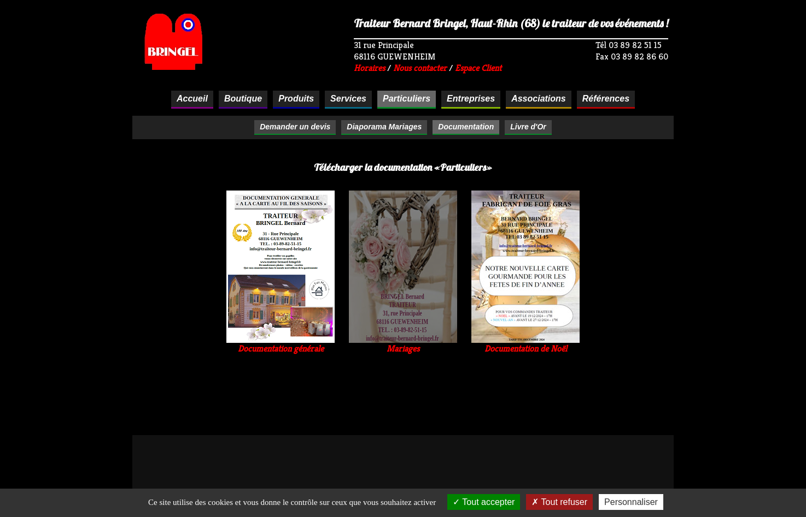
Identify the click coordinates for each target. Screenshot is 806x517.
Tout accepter (484, 502)
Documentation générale (280, 344)
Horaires (369, 68)
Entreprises (471, 98)
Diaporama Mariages (384, 126)
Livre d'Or (528, 126)
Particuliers (406, 98)
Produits (296, 98)
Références (605, 98)
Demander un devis (295, 126)
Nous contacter (420, 68)
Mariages (403, 344)
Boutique (243, 98)
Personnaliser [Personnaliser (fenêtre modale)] (631, 502)
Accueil (192, 98)
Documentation (466, 126)
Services (348, 98)
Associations (538, 98)
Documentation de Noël (525, 344)
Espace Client (478, 68)
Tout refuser (559, 502)
